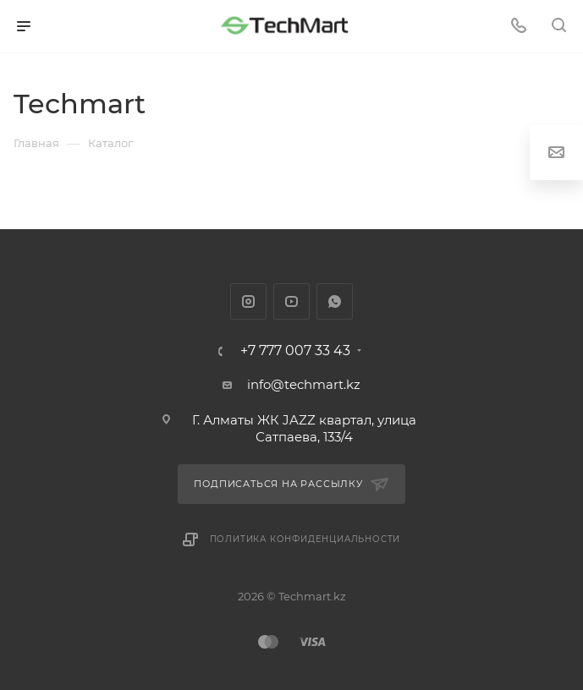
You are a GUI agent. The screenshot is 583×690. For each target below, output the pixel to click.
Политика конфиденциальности (305, 539)
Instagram (248, 301)
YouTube (291, 301)
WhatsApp (334, 301)
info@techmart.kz (303, 384)
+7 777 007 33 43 (295, 351)
